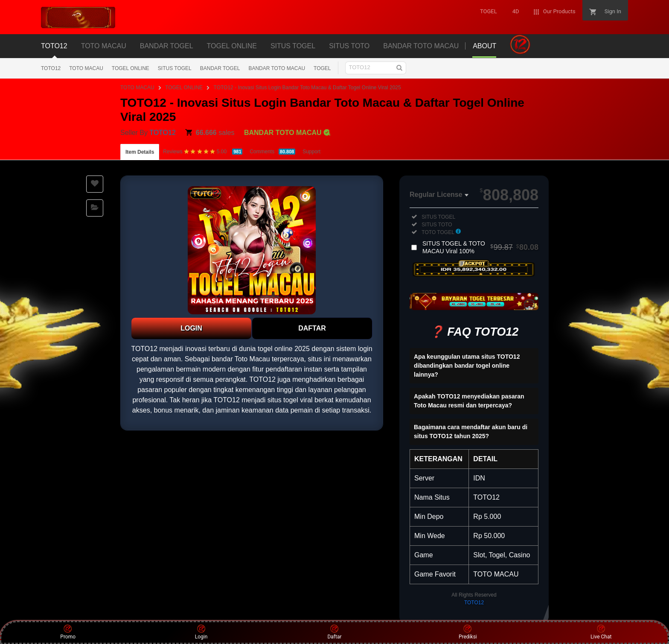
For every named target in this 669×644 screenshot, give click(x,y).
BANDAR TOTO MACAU (276, 68)
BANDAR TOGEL (220, 68)
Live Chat (600, 632)
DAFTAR (312, 328)
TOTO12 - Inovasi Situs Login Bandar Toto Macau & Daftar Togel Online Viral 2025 (307, 88)
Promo (68, 632)
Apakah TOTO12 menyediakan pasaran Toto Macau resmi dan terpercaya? (469, 401)
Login (201, 632)
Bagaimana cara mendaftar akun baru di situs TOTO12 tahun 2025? (470, 431)
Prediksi (468, 632)
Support (311, 152)
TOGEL (322, 68)
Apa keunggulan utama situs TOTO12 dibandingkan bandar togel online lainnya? (467, 365)
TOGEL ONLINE (130, 68)
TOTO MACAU (86, 68)
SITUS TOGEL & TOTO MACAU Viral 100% (480, 247)
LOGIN (191, 328)
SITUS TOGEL (175, 68)
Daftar (334, 632)
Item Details (139, 152)
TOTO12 (51, 68)
